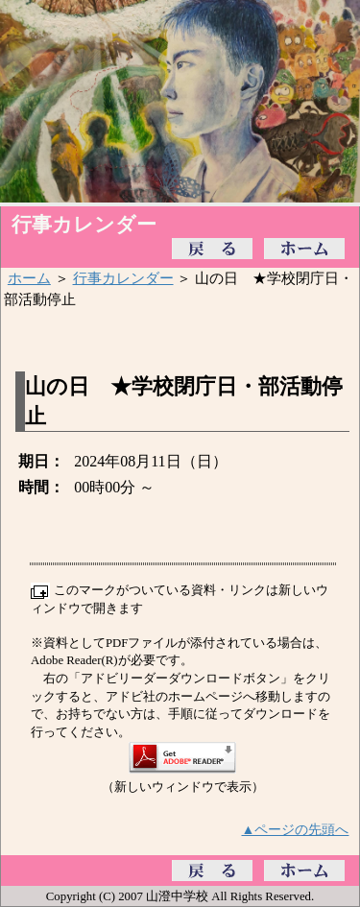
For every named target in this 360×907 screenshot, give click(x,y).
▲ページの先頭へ (295, 829)
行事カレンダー (123, 278)
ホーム (29, 278)
